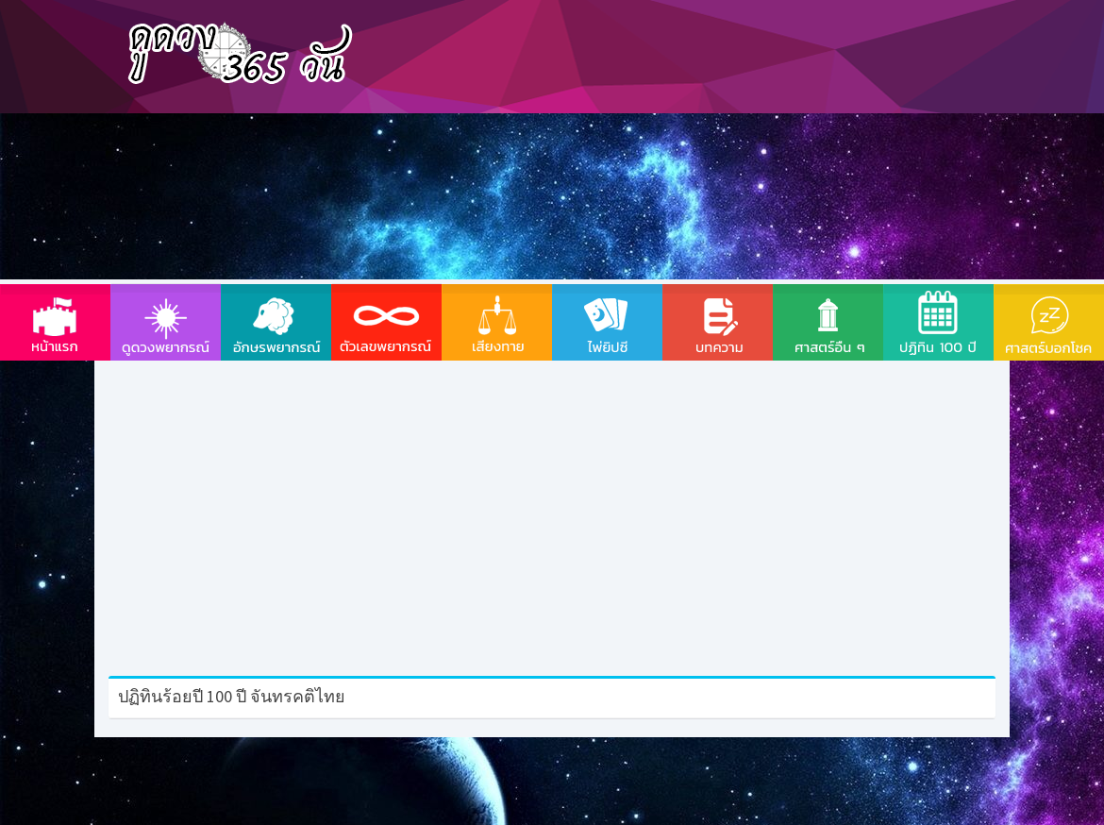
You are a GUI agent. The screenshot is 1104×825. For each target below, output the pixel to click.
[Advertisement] (663, 141)
